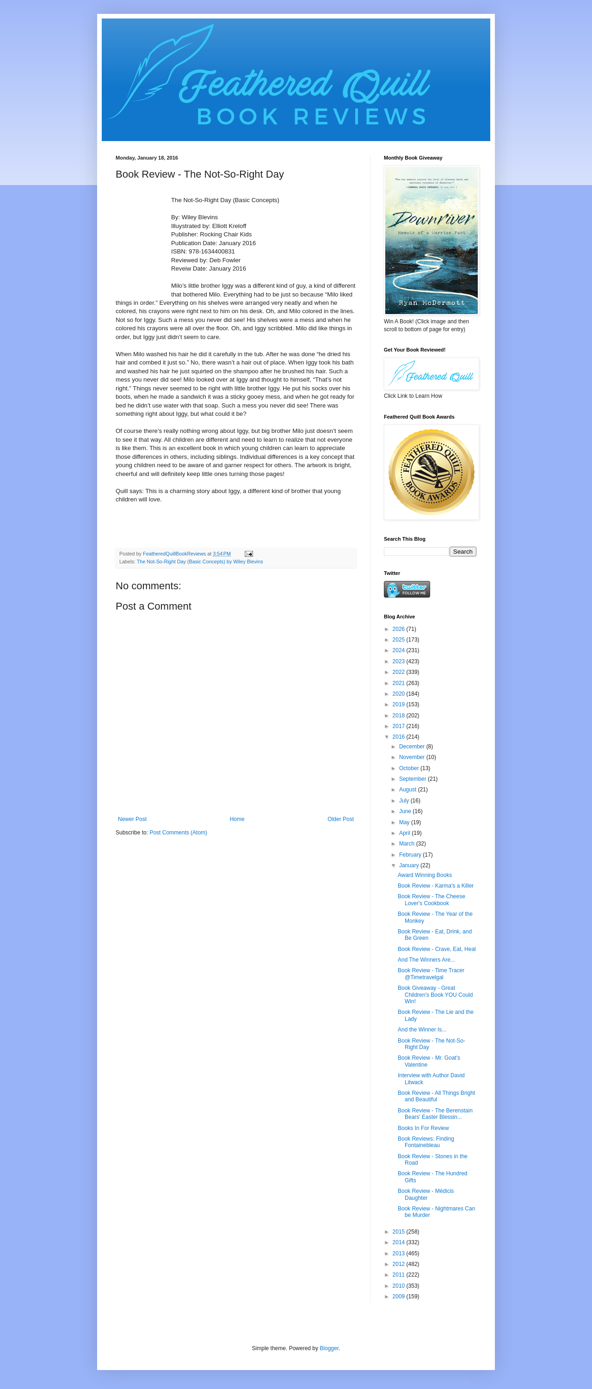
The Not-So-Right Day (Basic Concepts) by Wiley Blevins (200, 561)
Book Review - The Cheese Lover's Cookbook (431, 899)
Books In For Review (423, 1128)
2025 (400, 639)
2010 (400, 1286)
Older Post (340, 819)
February (411, 855)
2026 (400, 629)
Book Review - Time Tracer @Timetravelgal (431, 973)
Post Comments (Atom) (178, 832)
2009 (400, 1296)
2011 (400, 1275)
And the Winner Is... (422, 1029)
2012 (400, 1264)
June (406, 811)
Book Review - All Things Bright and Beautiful (436, 1096)
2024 (400, 650)
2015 (400, 1231)
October (409, 768)
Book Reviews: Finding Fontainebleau (426, 1142)
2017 (400, 726)
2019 (400, 704)
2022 (400, 672)
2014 (400, 1242)
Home (237, 819)
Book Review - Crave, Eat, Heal (437, 949)
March (407, 843)
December (412, 746)
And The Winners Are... (426, 960)
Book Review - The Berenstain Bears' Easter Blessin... (435, 1113)
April (405, 833)
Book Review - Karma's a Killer (436, 886)
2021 (400, 683)
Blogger (329, 1348)
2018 (400, 715)
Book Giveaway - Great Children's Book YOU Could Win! (435, 995)
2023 (400, 661)
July (405, 800)
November (412, 757)
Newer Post (132, 819)
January (409, 865)
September (413, 779)
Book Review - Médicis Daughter (426, 1194)
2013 (400, 1253)
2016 (400, 737)
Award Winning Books (425, 875)
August (408, 789)
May (405, 822)
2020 (400, 694)
